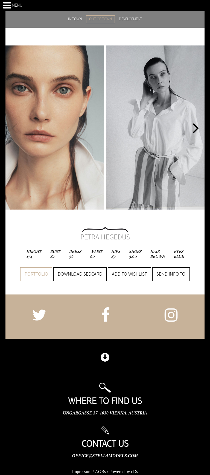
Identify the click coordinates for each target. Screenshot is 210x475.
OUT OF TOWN (100, 19)
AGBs (100, 471)
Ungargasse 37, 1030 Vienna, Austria (105, 413)
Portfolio (36, 274)
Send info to (170, 274)
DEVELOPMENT (130, 19)
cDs (134, 471)
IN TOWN (75, 19)
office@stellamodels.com (105, 455)
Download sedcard (80, 274)
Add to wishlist (129, 274)
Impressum (82, 471)
